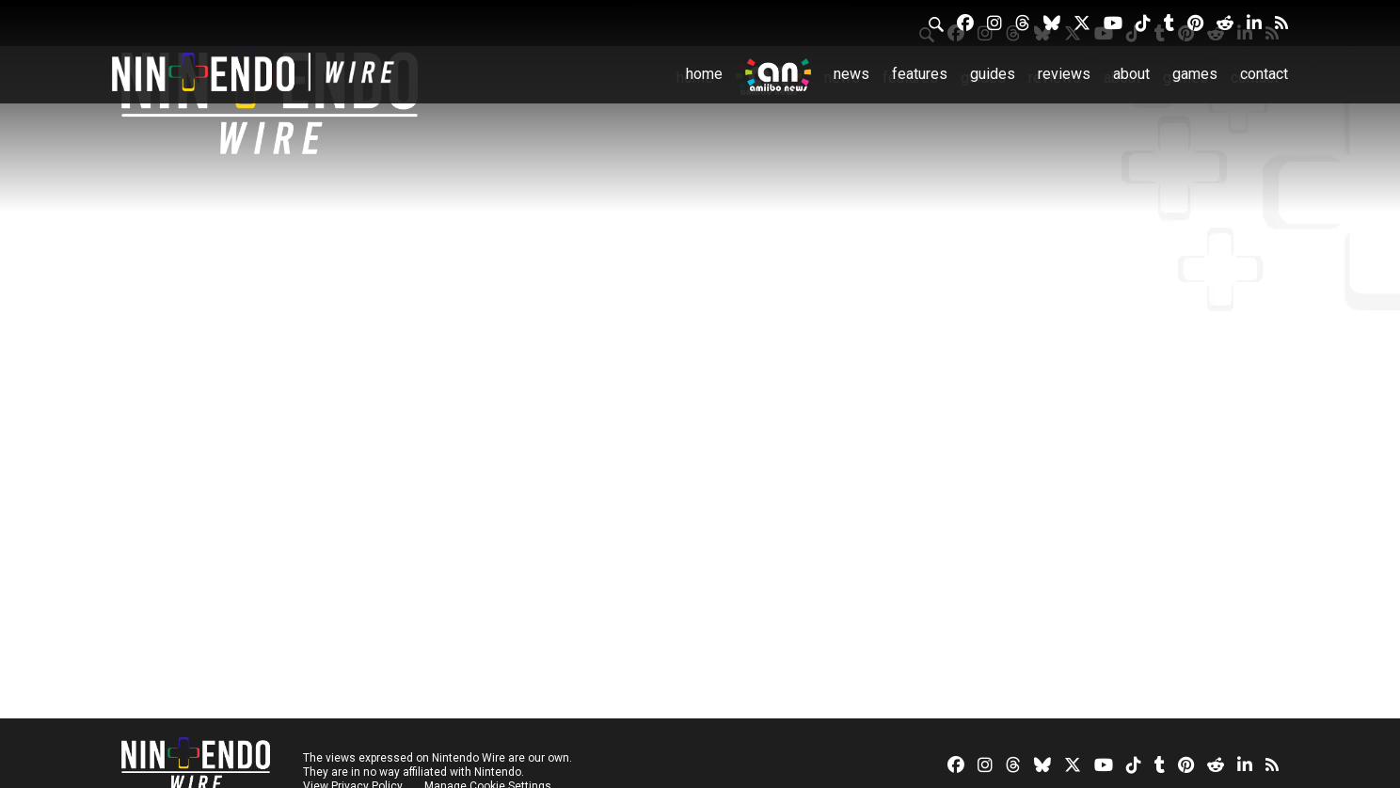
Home (704, 74)
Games (1194, 74)
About (1131, 74)
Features (919, 74)
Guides (992, 74)
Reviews (1064, 74)
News (851, 74)
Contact (1264, 74)
